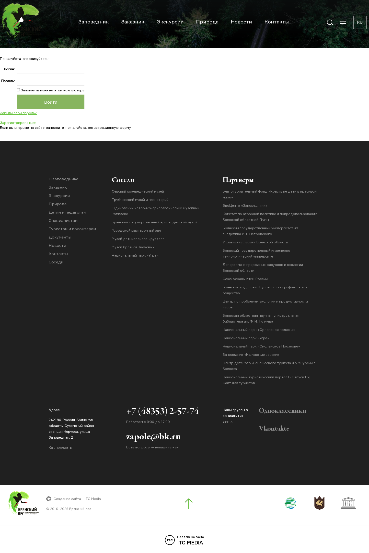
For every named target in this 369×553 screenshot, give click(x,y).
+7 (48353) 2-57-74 (162, 412)
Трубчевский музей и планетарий (140, 199)
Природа (207, 22)
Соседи (56, 262)
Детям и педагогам (67, 212)
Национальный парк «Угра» (135, 255)
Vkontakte (274, 429)
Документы (60, 237)
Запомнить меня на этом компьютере (52, 90)
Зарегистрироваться (18, 122)
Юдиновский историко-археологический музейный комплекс (155, 211)
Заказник (132, 22)
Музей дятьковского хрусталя (138, 239)
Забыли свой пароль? (18, 113)
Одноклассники (282, 411)
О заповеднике (63, 178)
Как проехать (60, 447)
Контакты (277, 22)
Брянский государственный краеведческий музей (154, 222)
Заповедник (93, 22)
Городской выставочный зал (136, 230)
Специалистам (63, 220)
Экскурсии (170, 22)
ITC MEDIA (184, 540)
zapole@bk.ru (153, 437)
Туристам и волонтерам (72, 228)
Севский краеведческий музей (138, 191)
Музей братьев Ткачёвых (133, 247)
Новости (241, 22)
